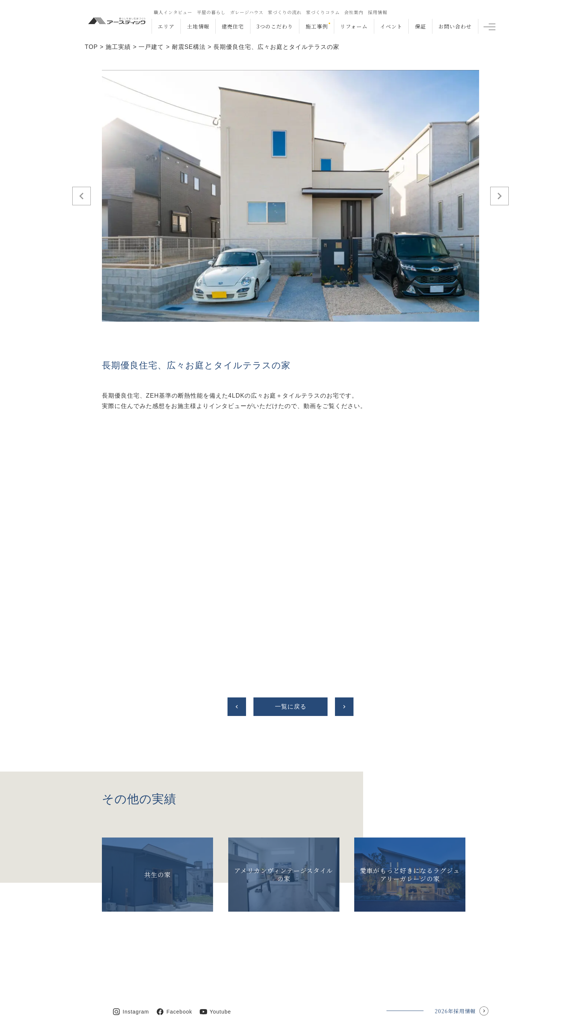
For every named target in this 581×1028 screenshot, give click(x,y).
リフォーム (354, 26)
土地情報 (198, 26)
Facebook (179, 989)
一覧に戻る (290, 706)
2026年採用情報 (455, 988)
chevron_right (344, 706)
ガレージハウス (246, 12)
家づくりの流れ (284, 12)
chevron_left (236, 706)
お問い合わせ (455, 26)
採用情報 (377, 12)
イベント (391, 26)
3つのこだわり (274, 26)
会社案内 (353, 12)
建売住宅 (233, 26)
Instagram (136, 989)
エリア (165, 26)
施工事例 (316, 26)
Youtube (220, 989)
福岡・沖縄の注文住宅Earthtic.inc (171, 1016)
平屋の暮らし (210, 12)
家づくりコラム (322, 12)
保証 (420, 26)
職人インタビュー (172, 12)
